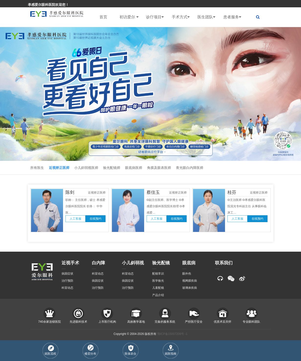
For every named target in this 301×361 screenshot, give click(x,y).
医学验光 (158, 280)
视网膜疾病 (189, 280)
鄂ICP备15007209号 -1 (172, 334)
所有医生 (37, 168)
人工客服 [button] (75, 218)
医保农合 (130, 350)
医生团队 (206, 17)
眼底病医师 (133, 168)
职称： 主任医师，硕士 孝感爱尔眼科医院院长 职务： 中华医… (85, 206)
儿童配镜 (158, 287)
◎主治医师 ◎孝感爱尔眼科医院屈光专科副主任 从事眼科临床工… (246, 206)
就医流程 (50, 350)
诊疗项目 (155, 17)
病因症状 (67, 273)
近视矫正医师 (59, 168)
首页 (103, 17)
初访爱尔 (128, 17)
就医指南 (170, 350)
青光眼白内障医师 (189, 168)
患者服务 (232, 17)
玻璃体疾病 (189, 287)
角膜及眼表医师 (159, 168)
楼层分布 (90, 350)
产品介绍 (158, 295)
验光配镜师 (111, 168)
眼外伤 (186, 273)
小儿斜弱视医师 (86, 168)
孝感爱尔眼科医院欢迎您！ (48, 5)
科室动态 (67, 287)
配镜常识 (158, 273)
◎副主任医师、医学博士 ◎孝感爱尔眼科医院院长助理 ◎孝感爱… (166, 206)
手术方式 (181, 17)
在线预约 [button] (95, 218)
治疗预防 (67, 280)
